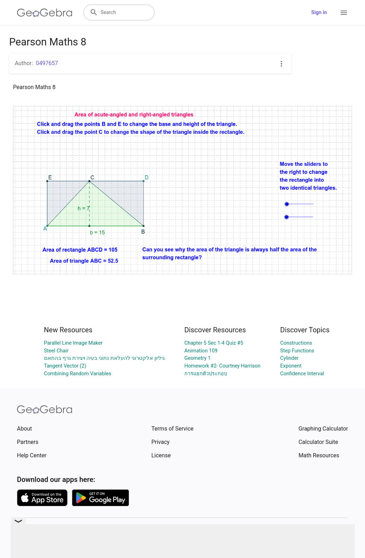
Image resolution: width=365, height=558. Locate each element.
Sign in (319, 12)
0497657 (47, 63)
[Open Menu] (344, 12)
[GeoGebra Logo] (44, 12)
